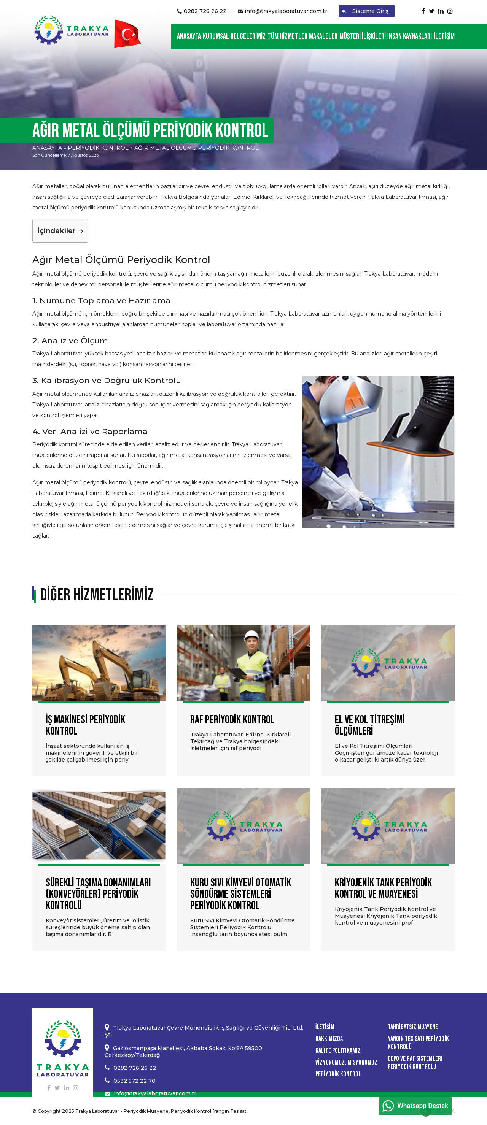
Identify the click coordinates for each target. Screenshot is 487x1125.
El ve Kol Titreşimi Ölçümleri (370, 725)
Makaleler (323, 36)
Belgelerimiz (248, 36)
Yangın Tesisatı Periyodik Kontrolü (418, 1043)
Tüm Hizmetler (287, 36)
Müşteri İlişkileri (362, 36)
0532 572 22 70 (134, 1080)
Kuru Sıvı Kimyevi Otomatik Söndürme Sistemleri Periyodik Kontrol (240, 894)
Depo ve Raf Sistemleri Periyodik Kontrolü (415, 1063)
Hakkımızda (329, 1039)
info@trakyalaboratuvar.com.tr (286, 11)
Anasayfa (189, 36)
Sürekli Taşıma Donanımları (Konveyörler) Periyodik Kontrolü (98, 894)
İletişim (444, 36)
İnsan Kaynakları (409, 36)
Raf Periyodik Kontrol (232, 719)
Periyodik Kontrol (98, 147)
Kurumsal (216, 36)
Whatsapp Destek (423, 1106)
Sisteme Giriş (370, 11)
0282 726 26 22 (205, 11)
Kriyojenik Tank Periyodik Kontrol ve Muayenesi (383, 888)
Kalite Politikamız (338, 1051)
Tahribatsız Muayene (413, 1027)
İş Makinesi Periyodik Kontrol (85, 725)
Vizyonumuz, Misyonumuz (346, 1062)
